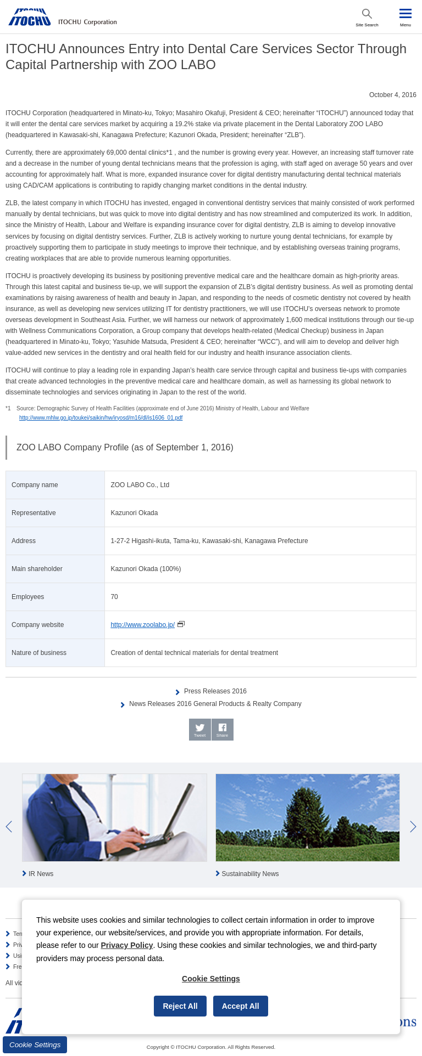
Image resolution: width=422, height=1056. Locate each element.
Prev (8, 827)
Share (222, 735)
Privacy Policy (127, 945)
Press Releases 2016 (215, 691)
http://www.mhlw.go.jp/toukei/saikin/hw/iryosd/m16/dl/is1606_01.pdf (100, 418)
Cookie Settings (34, 1045)
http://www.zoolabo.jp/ (142, 625)
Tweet (200, 735)
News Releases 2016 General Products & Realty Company (215, 704)
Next (413, 827)
